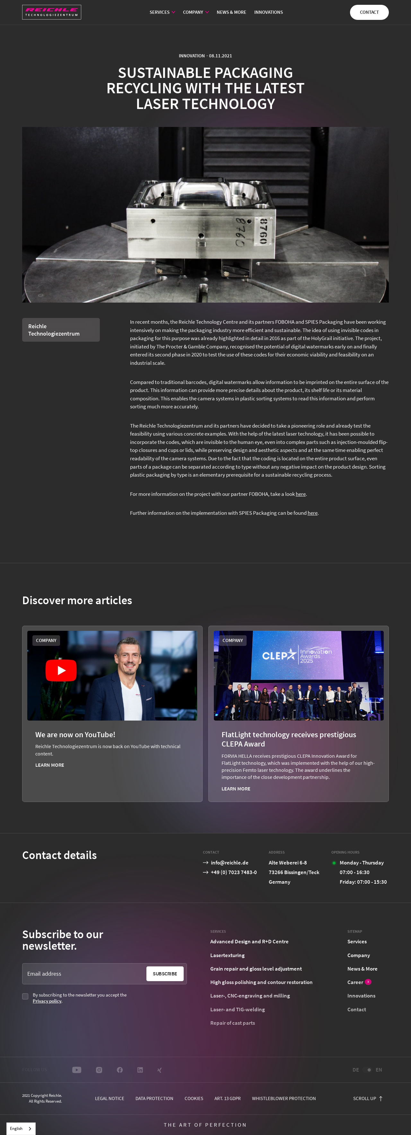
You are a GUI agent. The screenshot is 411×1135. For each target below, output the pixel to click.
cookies (194, 1098)
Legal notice (109, 1098)
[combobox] (21, 1128)
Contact (369, 12)
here (301, 493)
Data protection (154, 1098)
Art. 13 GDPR (227, 1098)
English (16, 1128)
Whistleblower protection (284, 1098)
